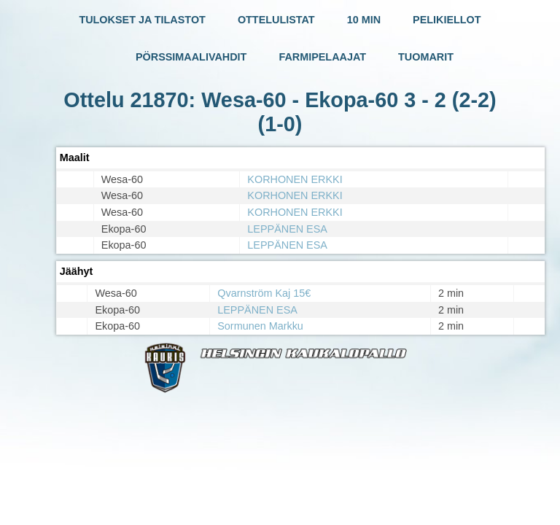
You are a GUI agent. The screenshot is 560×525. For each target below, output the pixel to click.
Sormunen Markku (260, 326)
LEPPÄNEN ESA (287, 229)
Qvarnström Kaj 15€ (264, 293)
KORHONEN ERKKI (294, 179)
